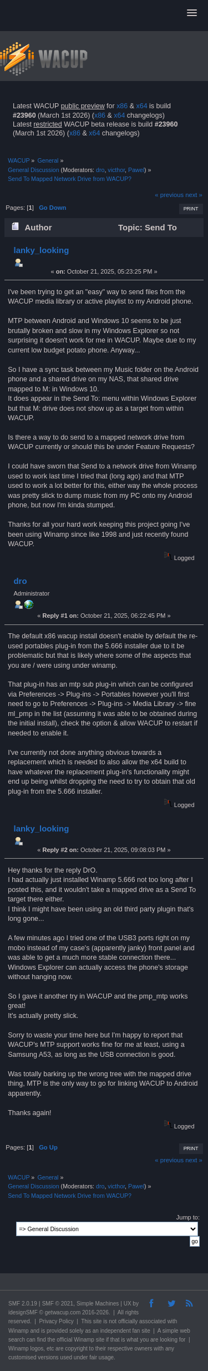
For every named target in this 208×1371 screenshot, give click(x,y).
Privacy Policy (56, 1321)
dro (100, 170)
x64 (141, 106)
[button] (191, 13)
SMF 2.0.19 (22, 1304)
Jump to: (188, 1217)
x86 (122, 106)
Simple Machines (98, 1304)
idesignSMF (23, 1312)
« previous (169, 194)
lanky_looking (41, 250)
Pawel (136, 170)
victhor (116, 170)
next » (193, 194)
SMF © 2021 (57, 1304)
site (97, 1321)
